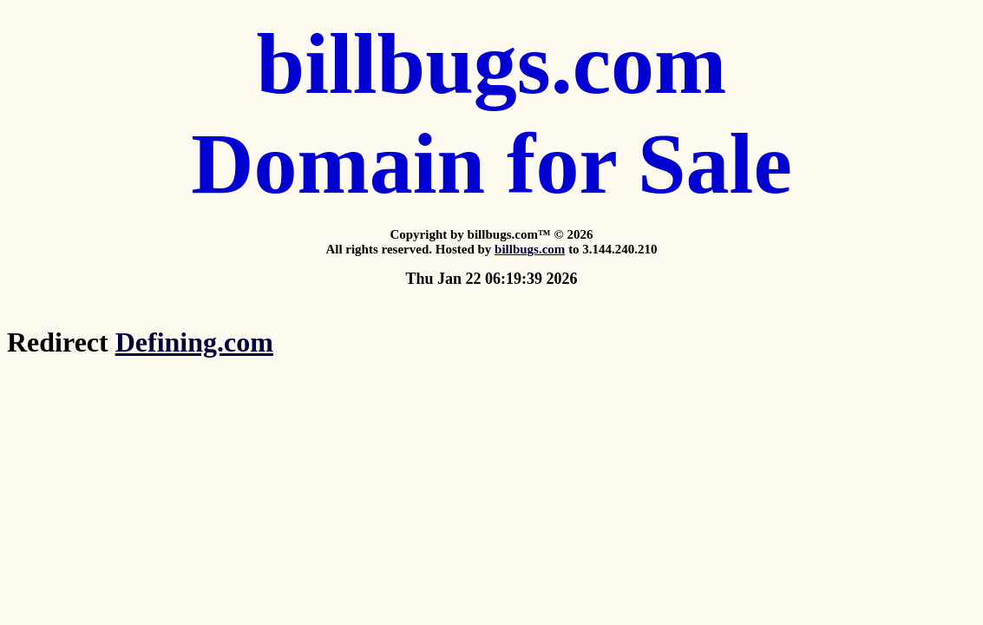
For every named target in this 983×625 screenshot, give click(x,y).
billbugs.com (530, 249)
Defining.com (194, 342)
